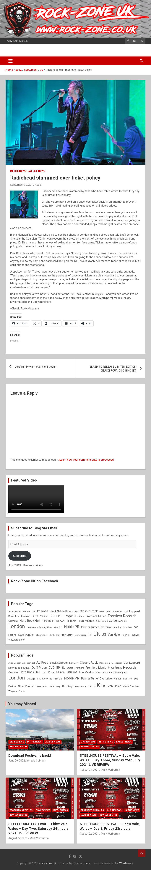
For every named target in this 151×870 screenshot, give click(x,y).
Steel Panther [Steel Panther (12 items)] (26, 634)
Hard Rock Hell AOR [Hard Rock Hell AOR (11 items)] (53, 620)
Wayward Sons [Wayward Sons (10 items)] (16, 639)
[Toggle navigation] (10, 60)
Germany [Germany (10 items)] (13, 620)
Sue (38, 184)
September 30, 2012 (22, 184)
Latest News (36, 170)
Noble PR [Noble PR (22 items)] (71, 627)
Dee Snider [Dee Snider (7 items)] (117, 611)
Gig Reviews (16, 741)
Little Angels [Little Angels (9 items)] (120, 620)
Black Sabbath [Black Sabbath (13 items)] (59, 611)
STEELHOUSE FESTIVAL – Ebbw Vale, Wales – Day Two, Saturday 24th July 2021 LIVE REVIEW (38, 828)
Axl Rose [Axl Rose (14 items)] (42, 611)
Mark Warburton (110, 769)
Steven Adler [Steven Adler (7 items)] (41, 635)
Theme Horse (81, 863)
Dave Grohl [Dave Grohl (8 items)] (104, 611)
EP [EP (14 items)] (58, 616)
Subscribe (19, 556)
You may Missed (22, 704)
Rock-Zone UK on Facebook (34, 581)
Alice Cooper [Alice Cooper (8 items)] (14, 611)
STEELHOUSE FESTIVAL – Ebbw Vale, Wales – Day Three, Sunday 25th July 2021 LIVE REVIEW (110, 760)
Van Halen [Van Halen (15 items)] (114, 634)
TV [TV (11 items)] (90, 634)
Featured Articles (21, 810)
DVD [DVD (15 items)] (51, 616)
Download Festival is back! (29, 755)
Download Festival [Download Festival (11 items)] (19, 616)
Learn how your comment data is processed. (86, 459)
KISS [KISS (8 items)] (98, 621)
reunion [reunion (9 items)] (117, 627)
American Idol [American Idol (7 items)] (28, 611)
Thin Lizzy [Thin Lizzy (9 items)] (67, 634)
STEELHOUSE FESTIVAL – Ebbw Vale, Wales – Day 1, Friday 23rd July (110, 826)
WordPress (126, 863)
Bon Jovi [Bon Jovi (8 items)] (73, 611)
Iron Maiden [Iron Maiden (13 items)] (86, 620)
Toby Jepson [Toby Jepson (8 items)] (80, 635)
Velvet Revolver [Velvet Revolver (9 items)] (131, 634)
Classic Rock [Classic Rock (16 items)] (89, 611)
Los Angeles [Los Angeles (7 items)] (32, 627)
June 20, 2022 (16, 760)
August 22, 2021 (17, 838)
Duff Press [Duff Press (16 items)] (39, 616)
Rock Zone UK (47, 863)
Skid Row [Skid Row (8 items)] (127, 627)
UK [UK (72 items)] (96, 634)
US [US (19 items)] (104, 635)
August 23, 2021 (89, 769)
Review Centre (18, 746)
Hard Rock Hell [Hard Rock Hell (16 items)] (30, 620)
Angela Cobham (36, 760)
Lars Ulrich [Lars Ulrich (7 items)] (107, 621)
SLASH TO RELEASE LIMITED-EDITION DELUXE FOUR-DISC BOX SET (113, 368)
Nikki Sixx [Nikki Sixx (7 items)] (58, 627)
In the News (18, 170)
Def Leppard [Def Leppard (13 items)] (132, 611)
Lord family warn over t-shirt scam (36, 366)
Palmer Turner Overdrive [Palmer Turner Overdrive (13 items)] (96, 627)
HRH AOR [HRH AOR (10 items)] (72, 620)
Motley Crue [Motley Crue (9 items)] (45, 627)
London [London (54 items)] (16, 626)
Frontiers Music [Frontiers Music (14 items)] (96, 616)
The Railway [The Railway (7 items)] (54, 635)
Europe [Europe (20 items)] (67, 616)
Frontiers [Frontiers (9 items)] (79, 616)
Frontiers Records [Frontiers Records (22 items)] (122, 616)
